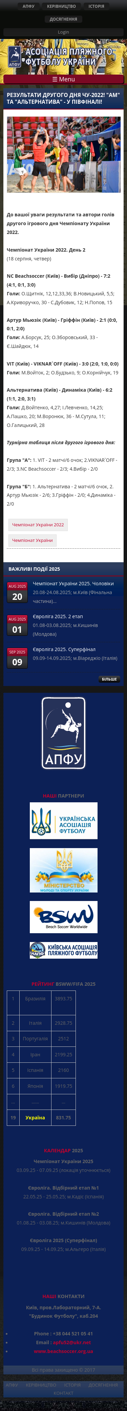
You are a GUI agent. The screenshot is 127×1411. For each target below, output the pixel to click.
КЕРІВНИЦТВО (61, 6)
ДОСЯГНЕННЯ (63, 19)
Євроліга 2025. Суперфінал (64, 649)
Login (63, 32)
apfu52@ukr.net (72, 1342)
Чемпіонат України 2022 (38, 525)
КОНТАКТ (63, 1393)
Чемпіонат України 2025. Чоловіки (73, 583)
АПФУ (29, 6)
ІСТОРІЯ (96, 6)
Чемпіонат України (32, 540)
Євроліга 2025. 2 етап (58, 616)
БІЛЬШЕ (109, 679)
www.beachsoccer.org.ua (63, 1351)
